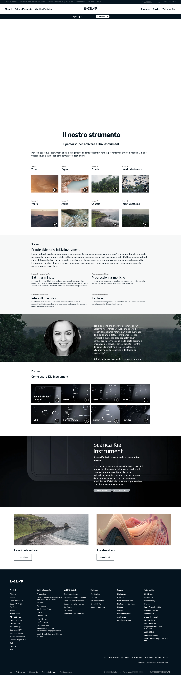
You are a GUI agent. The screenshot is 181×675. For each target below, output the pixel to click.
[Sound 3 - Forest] (105, 192)
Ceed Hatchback (16, 600)
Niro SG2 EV (15, 623)
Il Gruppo (147, 604)
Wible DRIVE (149, 632)
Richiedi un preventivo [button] (55, 2)
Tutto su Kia (169, 9)
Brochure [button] (69, 2)
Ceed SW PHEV (16, 604)
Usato (39, 612)
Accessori (121, 610)
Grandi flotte (95, 604)
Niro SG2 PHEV (16, 620)
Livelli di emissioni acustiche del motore (49, 635)
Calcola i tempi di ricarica (74, 604)
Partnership (149, 614)
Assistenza (121, 617)
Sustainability (149, 600)
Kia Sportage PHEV (18, 633)
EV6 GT (13, 646)
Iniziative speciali (151, 610)
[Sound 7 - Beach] (105, 226)
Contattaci (101, 16)
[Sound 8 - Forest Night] (135, 226)
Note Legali (149, 657)
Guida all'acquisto (23, 9)
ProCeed (13, 607)
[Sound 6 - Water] (74, 226)
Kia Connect (68, 610)
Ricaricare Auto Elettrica (74, 614)
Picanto (13, 594)
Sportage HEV (15, 630)
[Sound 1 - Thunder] (44, 192)
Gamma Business (97, 607)
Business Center (97, 600)
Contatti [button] (91, 2)
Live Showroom (43, 625)
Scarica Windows (101, 490)
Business (145, 9)
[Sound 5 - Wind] (44, 226)
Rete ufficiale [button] (80, 2)
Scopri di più (23, 557)
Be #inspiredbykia (71, 594)
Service (156, 9)
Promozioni (41, 594)
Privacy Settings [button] (11, 2)
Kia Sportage (15, 627)
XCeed (12, 610)
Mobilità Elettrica (43, 9)
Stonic (12, 597)
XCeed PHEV (15, 614)
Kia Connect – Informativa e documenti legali (152, 662)
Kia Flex (40, 603)
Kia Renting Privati (44, 609)
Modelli (8, 9)
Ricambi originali (123, 614)
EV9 (11, 649)
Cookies (158, 657)
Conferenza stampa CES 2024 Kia (156, 639)
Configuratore (42, 622)
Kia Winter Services (125, 600)
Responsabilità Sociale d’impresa (153, 628)
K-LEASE (94, 597)
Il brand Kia (148, 597)
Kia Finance (41, 606)
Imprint (165, 657)
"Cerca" (149, 2)
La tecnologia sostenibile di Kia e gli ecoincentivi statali (49, 598)
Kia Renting (95, 594)
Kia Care (120, 607)
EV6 (11, 643)
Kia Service (121, 594)
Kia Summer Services (126, 604)
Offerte (120, 597)
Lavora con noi (150, 623)
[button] (150, 2)
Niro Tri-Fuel (42, 619)
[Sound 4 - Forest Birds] (135, 192)
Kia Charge (68, 607)
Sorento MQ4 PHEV (18, 640)
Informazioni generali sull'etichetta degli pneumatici (49, 630)
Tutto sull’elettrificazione (74, 600)
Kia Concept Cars (151, 635)
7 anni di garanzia (151, 617)
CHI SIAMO (148, 594)
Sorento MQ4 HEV (17, 636)
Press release (149, 620)
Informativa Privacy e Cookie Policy (116, 657)
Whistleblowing (137, 657)
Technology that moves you (75, 597)
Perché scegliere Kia (152, 607)
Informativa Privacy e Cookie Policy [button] (32, 2)
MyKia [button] (99, 2)
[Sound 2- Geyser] (74, 192)
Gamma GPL (42, 616)
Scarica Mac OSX (120, 490)
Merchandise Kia (124, 620)
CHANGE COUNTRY (169, 2)
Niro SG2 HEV (15, 617)
